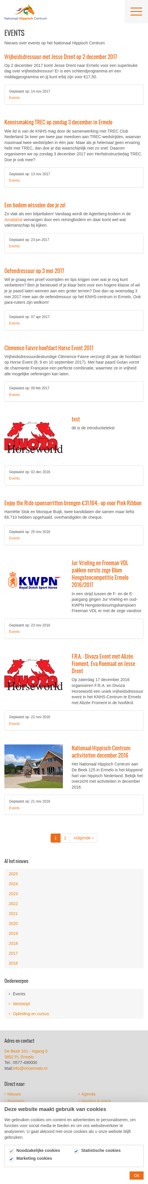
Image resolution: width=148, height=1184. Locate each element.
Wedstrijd (19, 1003)
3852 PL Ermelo (19, 1057)
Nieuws (12, 1094)
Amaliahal (13, 219)
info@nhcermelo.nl (31, 1068)
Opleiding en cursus (29, 1013)
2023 (13, 893)
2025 (13, 873)
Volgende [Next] (84, 838)
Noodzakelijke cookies (38, 1155)
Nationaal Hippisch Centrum (25, 11)
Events (14, 98)
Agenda (86, 1094)
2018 (13, 943)
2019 (13, 933)
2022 (13, 903)
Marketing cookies (34, 1163)
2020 (13, 923)
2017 (13, 953)
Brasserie (14, 1101)
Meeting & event (94, 1101)
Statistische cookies (101, 1155)
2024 (13, 883)
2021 (13, 913)
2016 (13, 963)
